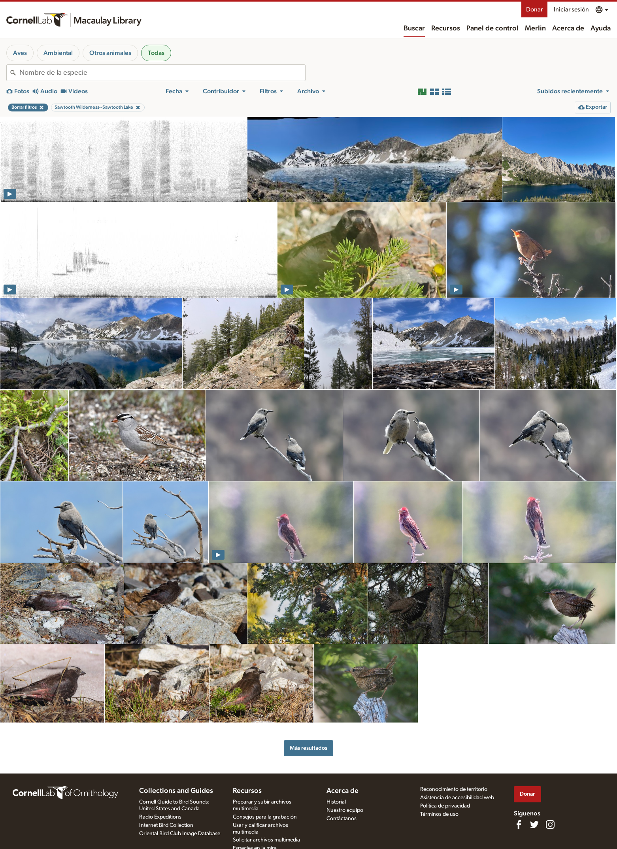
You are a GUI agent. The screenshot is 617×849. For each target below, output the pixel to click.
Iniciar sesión (571, 9)
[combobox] (162, 73)
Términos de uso (439, 814)
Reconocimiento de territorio (453, 789)
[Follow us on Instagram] (550, 824)
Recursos (445, 28)
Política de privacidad (445, 806)
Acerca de (568, 28)
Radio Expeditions (160, 817)
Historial (336, 802)
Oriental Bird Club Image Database (179, 833)
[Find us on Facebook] (518, 824)
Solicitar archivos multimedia (266, 840)
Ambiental (58, 53)
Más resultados (308, 748)
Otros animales (110, 53)
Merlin (535, 28)
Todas (156, 53)
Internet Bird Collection (166, 825)
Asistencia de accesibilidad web (457, 797)
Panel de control (492, 28)
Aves (20, 53)
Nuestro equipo (344, 810)
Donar (534, 9)
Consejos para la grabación (265, 817)
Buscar (414, 28)
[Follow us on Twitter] (534, 824)
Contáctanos (341, 818)
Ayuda (601, 28)
